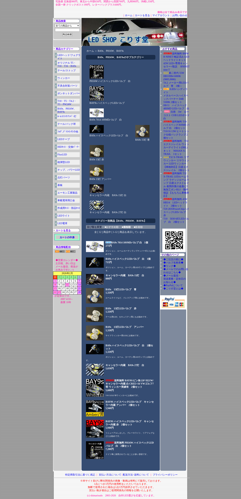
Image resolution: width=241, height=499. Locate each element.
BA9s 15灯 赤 (97, 158)
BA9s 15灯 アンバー (100, 177)
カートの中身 (67, 237)
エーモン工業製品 (67, 192)
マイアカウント (161, 15)
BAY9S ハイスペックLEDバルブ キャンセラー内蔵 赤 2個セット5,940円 (130, 424)
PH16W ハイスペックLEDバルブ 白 (110, 80)
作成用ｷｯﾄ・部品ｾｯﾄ (68, 208)
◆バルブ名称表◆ (173, 262)
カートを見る (142, 15)
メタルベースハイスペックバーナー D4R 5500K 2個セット (175, 98)
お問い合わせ (179, 15)
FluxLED (62, 154)
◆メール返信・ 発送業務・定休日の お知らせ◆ (178, 278)
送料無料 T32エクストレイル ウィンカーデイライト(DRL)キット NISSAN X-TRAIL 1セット (176, 147)
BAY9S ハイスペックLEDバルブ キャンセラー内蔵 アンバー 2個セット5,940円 (130, 405)
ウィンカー (63, 78)
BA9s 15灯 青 (142, 138)
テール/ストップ (66, 70)
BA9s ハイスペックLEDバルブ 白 (109, 134)
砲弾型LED (63, 162)
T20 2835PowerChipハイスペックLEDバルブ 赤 (176, 212)
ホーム (128, 15)
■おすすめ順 (112, 227)
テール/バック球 (66, 124)
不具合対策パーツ (67, 85)
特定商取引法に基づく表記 (80, 474)
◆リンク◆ (169, 266)
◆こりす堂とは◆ (173, 288)
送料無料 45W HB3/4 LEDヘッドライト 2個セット (175, 202)
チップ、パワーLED (68, 170)
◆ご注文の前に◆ (173, 259)
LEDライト (63, 215)
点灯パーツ (63, 177)
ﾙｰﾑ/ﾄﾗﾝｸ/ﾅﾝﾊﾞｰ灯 (66, 116)
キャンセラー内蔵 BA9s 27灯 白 (108, 211)
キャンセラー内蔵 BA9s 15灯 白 (108, 194)
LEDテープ (63, 139)
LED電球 (62, 223)
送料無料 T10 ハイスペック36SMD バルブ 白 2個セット (176, 124)
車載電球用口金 (66, 200)
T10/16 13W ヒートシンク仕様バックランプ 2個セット (176, 134)
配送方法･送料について (136, 474)
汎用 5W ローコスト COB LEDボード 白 (176, 115)
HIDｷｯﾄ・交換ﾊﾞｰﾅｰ (68, 147)
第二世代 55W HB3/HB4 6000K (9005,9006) (173, 76)
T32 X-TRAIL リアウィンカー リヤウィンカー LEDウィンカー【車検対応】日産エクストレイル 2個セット (176, 164)
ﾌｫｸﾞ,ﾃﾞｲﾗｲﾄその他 (67, 131)
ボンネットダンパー (68, 93)
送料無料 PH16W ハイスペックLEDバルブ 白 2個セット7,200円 (130, 445)
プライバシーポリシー (165, 474)
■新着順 (138, 227)
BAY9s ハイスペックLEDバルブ (107, 101)
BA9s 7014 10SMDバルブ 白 (106, 118)
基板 (59, 185)
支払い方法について (110, 474)
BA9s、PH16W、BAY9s (111, 51)
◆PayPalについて (173, 285)
